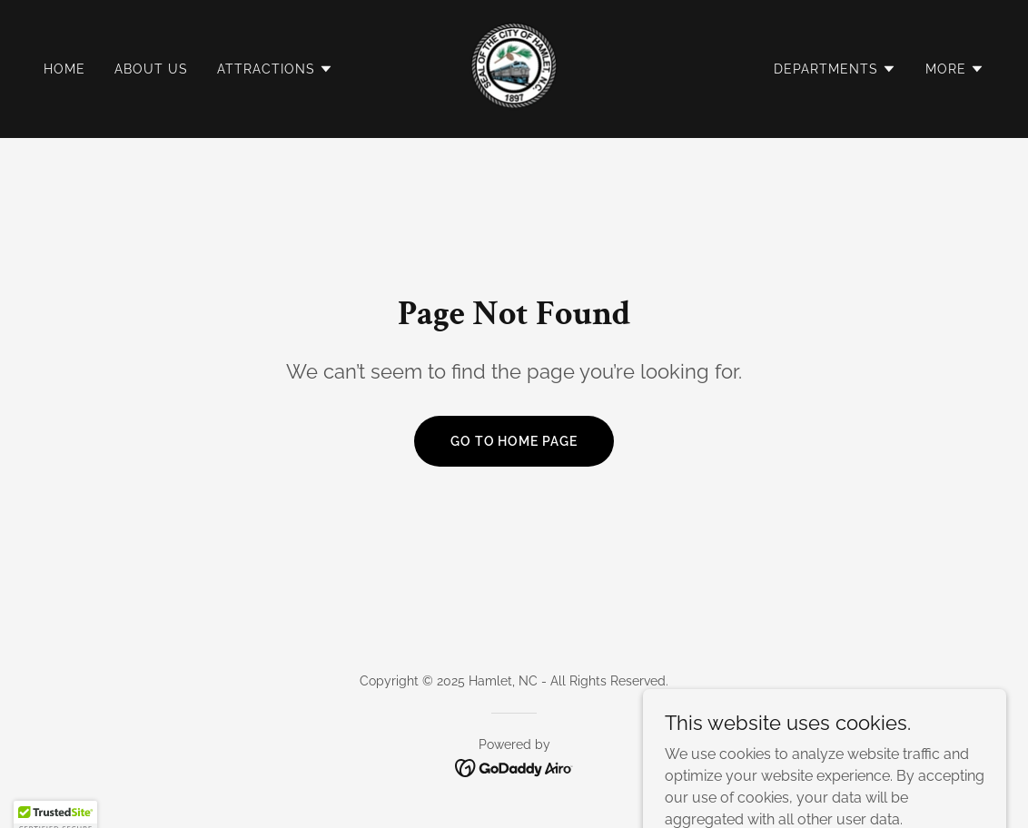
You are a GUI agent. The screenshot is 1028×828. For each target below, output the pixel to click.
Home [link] (64, 69)
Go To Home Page (514, 441)
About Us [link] (151, 69)
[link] (514, 67)
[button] (275, 69)
